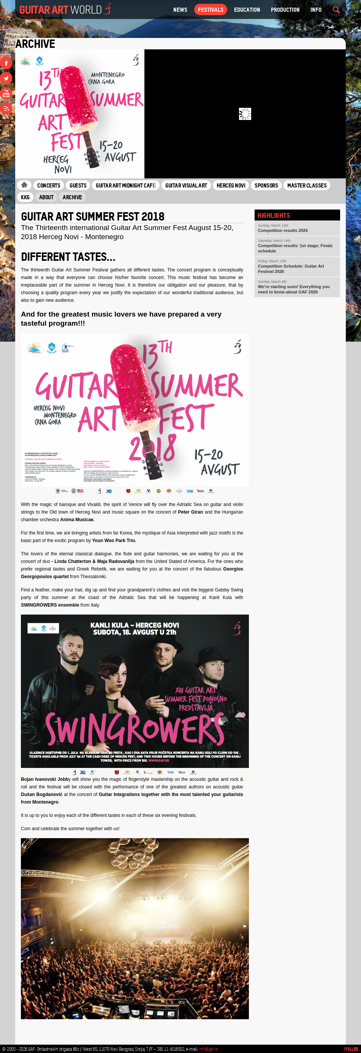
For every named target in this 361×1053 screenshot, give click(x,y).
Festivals (210, 9)
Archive (72, 197)
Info (315, 9)
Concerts (48, 185)
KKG (25, 197)
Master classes (306, 185)
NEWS (180, 9)
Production (285, 9)
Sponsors (266, 185)
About (46, 197)
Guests (78, 185)
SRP (5, 121)
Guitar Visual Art (186, 185)
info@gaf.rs (208, 1049)
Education (247, 9)
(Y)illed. (351, 1049)
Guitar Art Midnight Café (126, 185)
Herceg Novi (231, 185)
